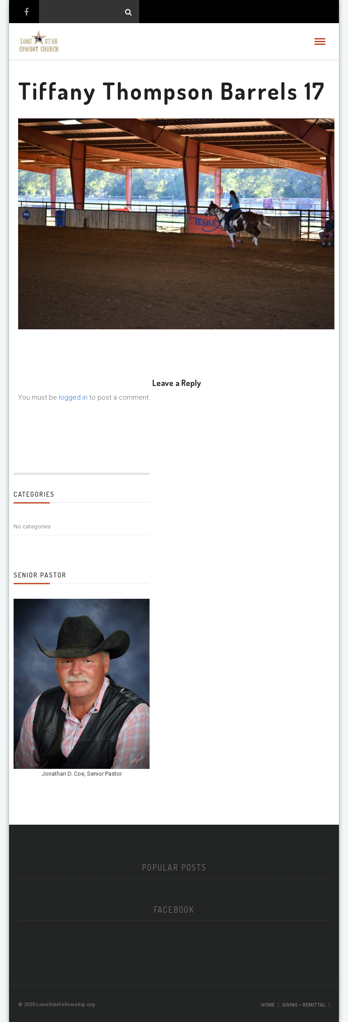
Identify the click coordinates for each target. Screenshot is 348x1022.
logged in (73, 397)
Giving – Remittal (303, 1004)
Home (268, 1004)
